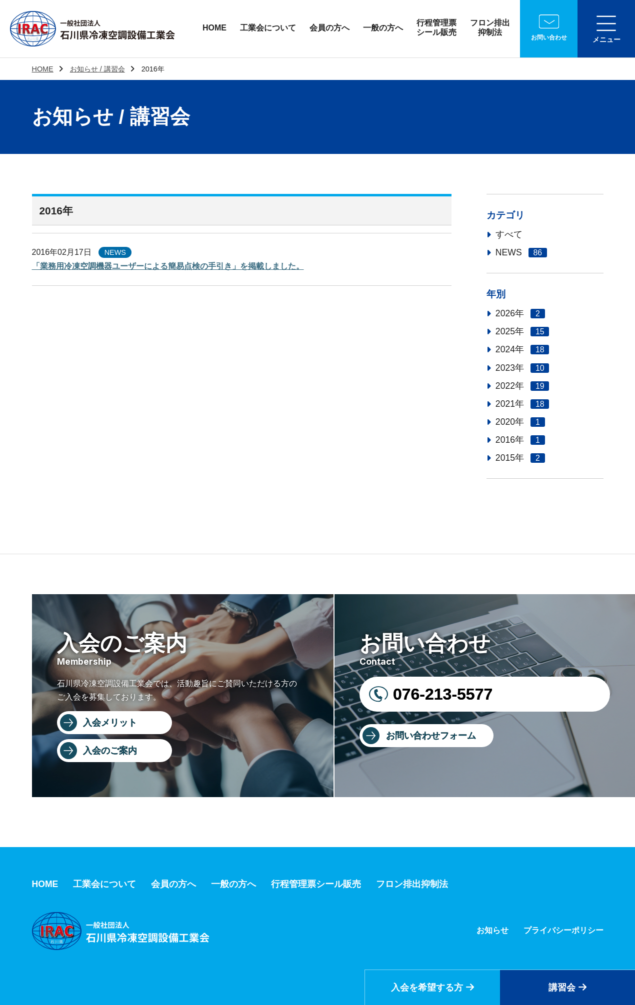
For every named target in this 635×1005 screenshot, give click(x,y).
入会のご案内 (110, 751)
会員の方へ (330, 27)
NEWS (521, 252)
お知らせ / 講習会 (97, 69)
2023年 (523, 368)
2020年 (520, 422)
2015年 (520, 458)
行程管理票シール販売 (436, 27)
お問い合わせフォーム (431, 736)
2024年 (523, 349)
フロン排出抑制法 (490, 27)
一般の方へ (383, 27)
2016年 (520, 440)
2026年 (520, 313)
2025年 (523, 331)
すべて (509, 234)
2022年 (523, 386)
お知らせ (492, 930)
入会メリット (110, 723)
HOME (214, 27)
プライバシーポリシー (564, 930)
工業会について (268, 27)
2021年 (523, 404)
